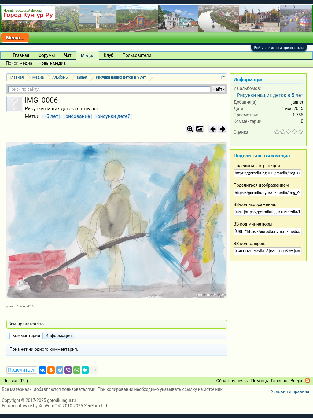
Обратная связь (232, 380)
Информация (58, 335)
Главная (21, 55)
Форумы (46, 55)
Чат (68, 55)
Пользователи (137, 55)
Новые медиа (52, 63)
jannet (11, 306)
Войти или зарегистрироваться (279, 48)
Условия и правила (290, 391)
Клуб (108, 55)
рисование (77, 116)
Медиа (87, 55)
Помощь (259, 380)
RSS (307, 380)
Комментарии (26, 335)
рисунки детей (113, 116)
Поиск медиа (19, 63)
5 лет (51, 116)
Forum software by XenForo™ (55, 405)
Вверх (296, 380)
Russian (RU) (15, 380)
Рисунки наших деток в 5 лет (270, 95)
